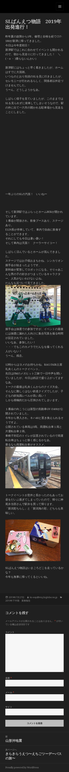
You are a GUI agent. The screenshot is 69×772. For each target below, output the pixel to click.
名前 (8, 678)
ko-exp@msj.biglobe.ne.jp (43, 597)
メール (9, 692)
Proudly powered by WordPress (22, 767)
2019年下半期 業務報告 (17, 600)
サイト (8, 706)
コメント (10, 632)
